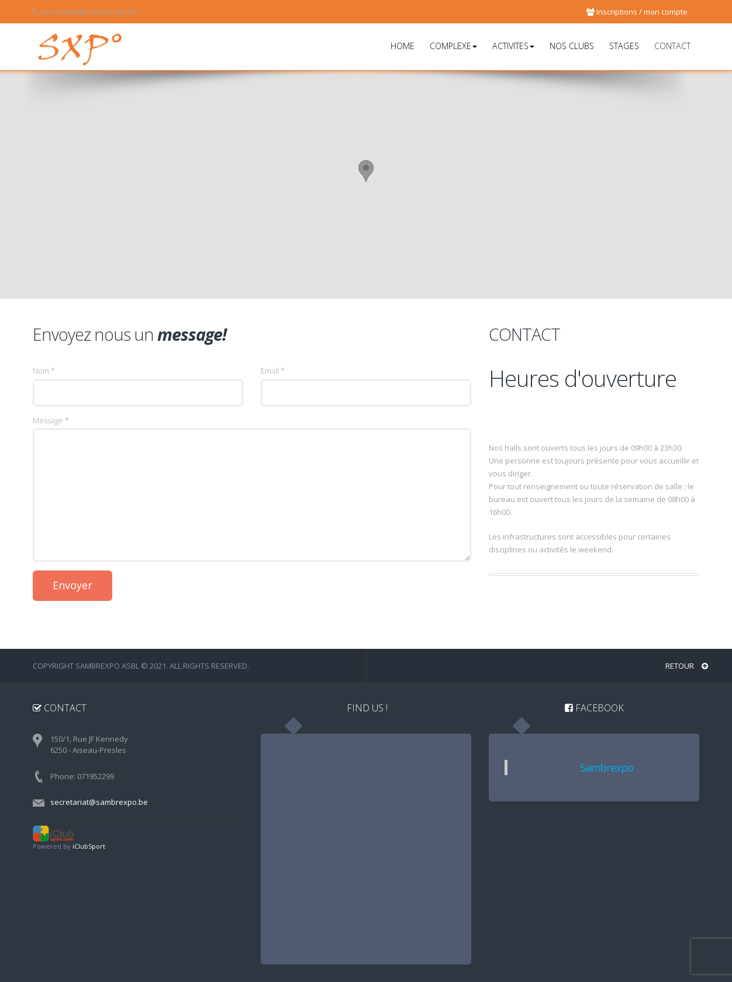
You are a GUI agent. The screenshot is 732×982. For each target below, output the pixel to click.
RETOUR (686, 665)
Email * (273, 370)
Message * (51, 420)
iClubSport (88, 845)
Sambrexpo (606, 767)
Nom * (44, 370)
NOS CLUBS (572, 45)
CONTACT (672, 45)
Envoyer (72, 585)
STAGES (624, 45)
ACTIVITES (513, 45)
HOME (403, 45)
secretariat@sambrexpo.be (99, 801)
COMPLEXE (453, 45)
